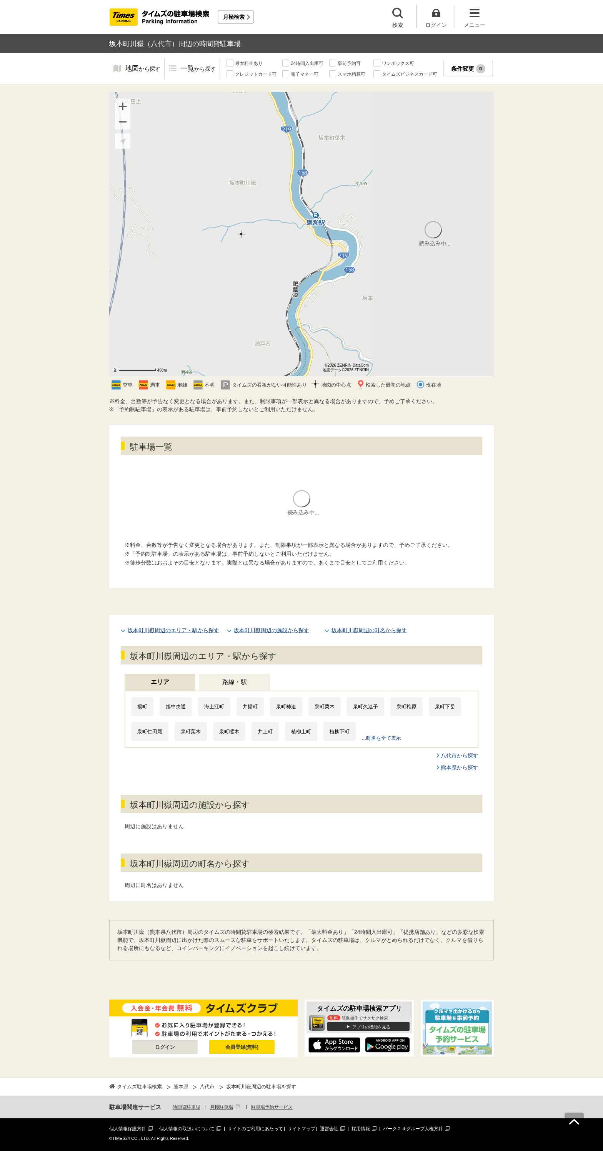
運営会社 (329, 1128)
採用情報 (360, 1128)
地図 (142, 69)
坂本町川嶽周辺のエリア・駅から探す (173, 630)
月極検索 (234, 17)
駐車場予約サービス (272, 1107)
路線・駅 (234, 682)
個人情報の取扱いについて (187, 1128)
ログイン (165, 1047)
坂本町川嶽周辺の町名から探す (369, 630)
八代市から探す (459, 755)
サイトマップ (301, 1128)
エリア (160, 682)
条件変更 (468, 68)
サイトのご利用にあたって (255, 1128)
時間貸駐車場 (186, 1107)
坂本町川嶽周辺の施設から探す (271, 630)
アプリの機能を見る (371, 1027)
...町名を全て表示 (381, 738)
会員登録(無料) (242, 1047)
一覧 (198, 69)
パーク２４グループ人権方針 (413, 1128)
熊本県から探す (459, 767)
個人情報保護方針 (127, 1128)
